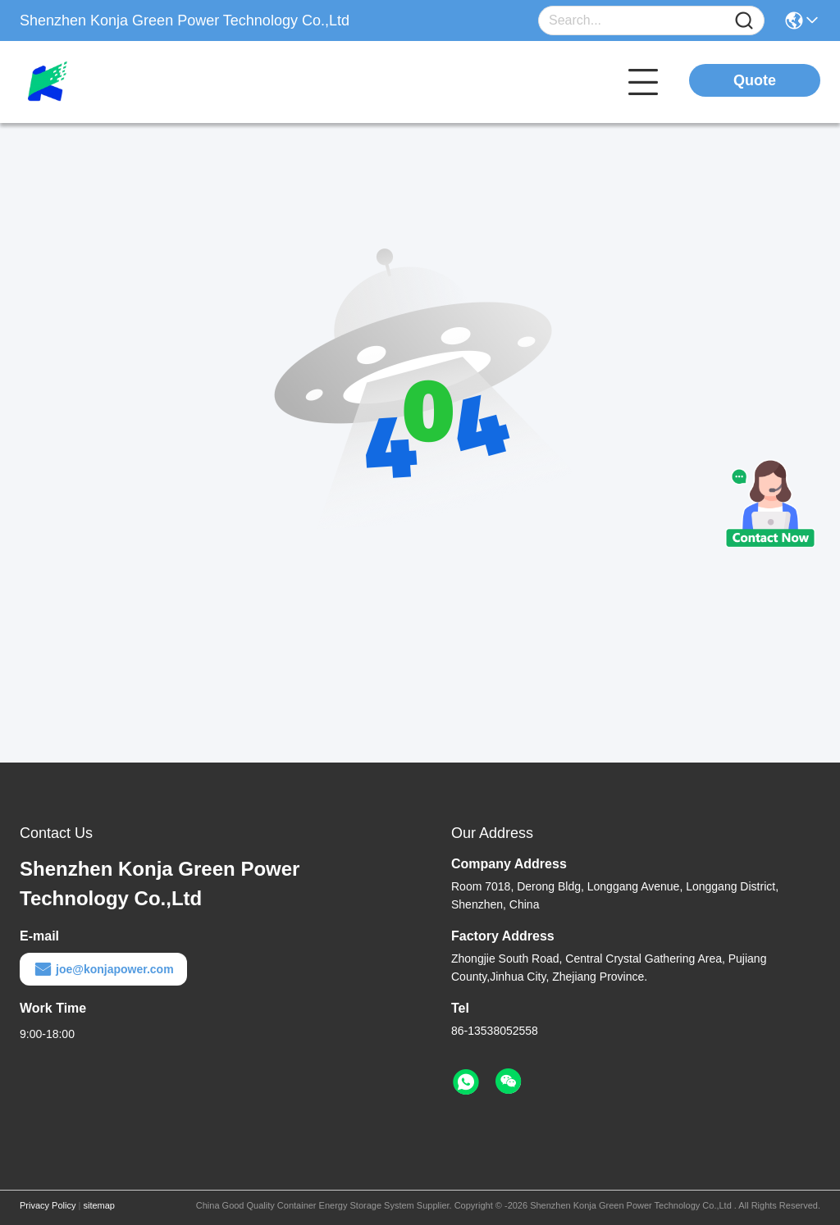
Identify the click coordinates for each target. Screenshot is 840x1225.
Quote (754, 80)
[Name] (744, 21)
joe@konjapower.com (103, 969)
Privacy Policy (47, 1205)
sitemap (99, 1205)
